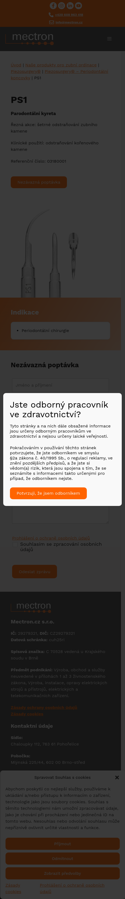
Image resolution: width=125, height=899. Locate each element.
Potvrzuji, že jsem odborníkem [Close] (48, 493)
